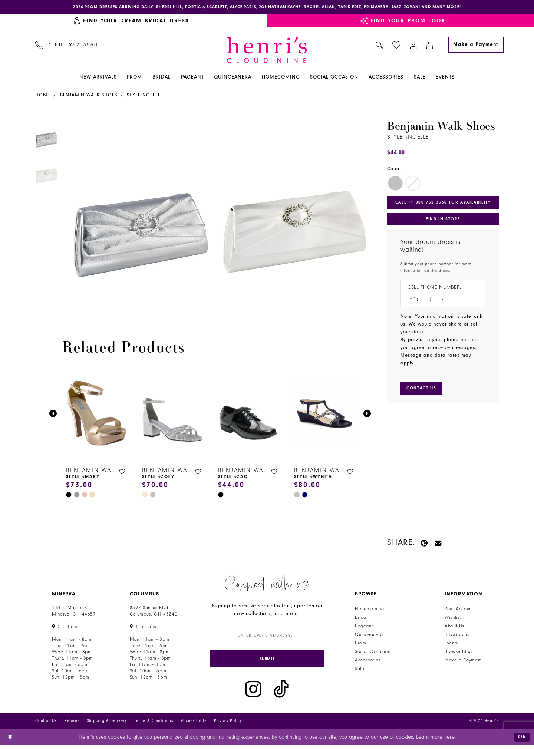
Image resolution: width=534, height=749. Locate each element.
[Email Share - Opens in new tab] (438, 543)
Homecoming (369, 610)
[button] (413, 46)
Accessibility (194, 724)
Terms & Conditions (153, 724)
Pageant (364, 627)
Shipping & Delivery (107, 724)
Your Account (459, 610)
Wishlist (453, 618)
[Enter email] (267, 637)
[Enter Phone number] (439, 302)
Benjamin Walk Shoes (88, 95)
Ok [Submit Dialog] (522, 740)
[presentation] (96, 414)
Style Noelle (144, 95)
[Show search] (379, 46)
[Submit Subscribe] (267, 661)
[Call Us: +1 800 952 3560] (67, 46)
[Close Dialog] (10, 740)
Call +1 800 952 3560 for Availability (444, 203)
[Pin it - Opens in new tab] (425, 543)
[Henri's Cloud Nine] (267, 50)
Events (451, 644)
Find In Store (442, 221)
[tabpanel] (137, 215)
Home (42, 95)
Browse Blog (458, 652)
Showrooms (457, 635)
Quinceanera (369, 635)
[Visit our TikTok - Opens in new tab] (281, 692)
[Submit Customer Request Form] (422, 392)
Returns (72, 724)
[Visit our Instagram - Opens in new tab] (253, 692)
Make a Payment (463, 661)
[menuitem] (67, 46)
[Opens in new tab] (65, 627)
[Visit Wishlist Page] (396, 46)
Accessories (368, 661)
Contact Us (46, 724)
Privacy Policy (228, 724)
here (449, 740)
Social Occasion (372, 652)
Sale (360, 669)
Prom (360, 644)
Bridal (361, 618)
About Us (454, 627)
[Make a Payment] (476, 45)
